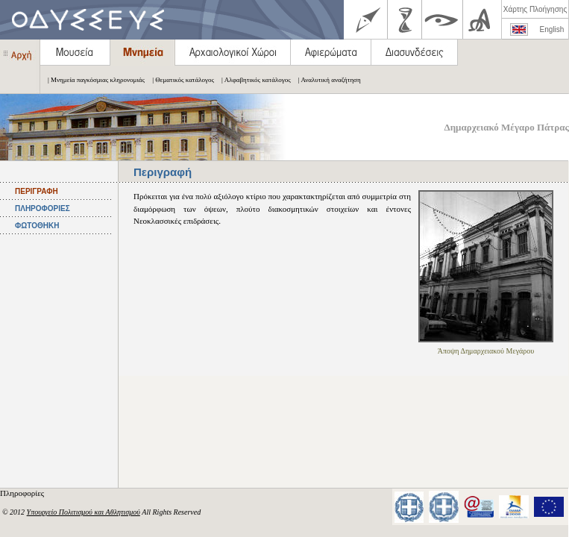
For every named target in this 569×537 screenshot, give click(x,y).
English (552, 29)
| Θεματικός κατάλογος (179, 80)
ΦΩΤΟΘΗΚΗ (37, 226)
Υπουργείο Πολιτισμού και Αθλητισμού (83, 512)
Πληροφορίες (23, 493)
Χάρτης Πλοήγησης (535, 9)
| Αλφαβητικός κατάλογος (252, 80)
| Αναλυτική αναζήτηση (326, 80)
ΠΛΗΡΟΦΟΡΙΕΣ (42, 208)
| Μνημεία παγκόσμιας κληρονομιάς (92, 80)
